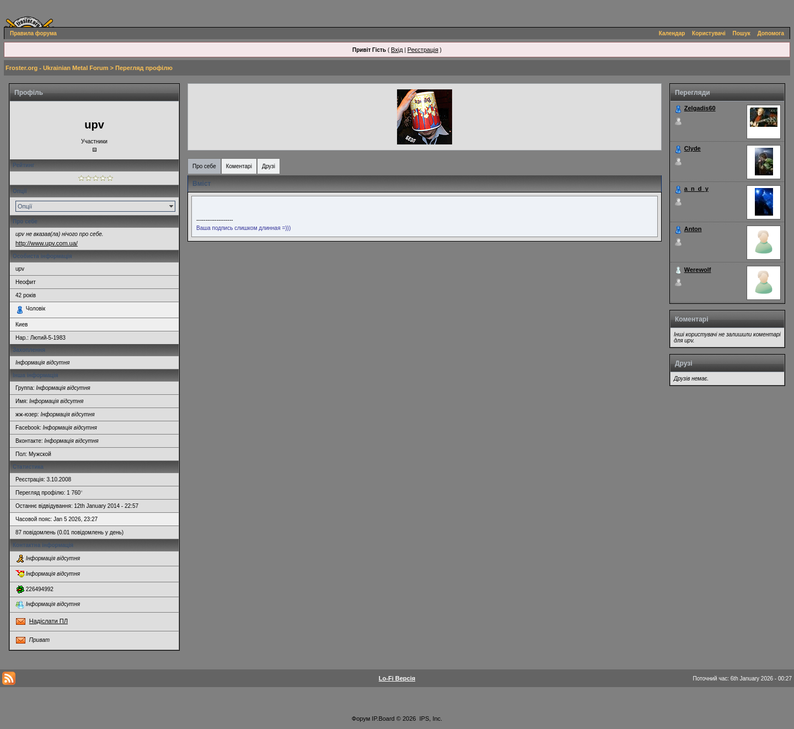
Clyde (692, 148)
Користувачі (709, 33)
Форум (361, 718)
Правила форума (33, 33)
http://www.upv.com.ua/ (46, 243)
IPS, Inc (430, 718)
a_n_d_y (696, 188)
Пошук (741, 33)
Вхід (397, 49)
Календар (672, 33)
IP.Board (383, 718)
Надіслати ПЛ (48, 621)
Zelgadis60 (700, 108)
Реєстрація (422, 49)
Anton (693, 229)
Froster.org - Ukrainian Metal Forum (57, 68)
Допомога (771, 33)
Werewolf (697, 269)
